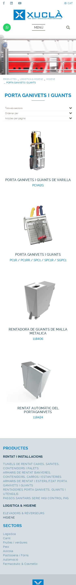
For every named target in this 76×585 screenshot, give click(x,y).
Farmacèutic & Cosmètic (20, 563)
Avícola (8, 551)
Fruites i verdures (15, 542)
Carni (7, 538)
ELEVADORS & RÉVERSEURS (23, 513)
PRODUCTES (10, 79)
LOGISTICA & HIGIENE (31, 79)
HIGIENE (50, 79)
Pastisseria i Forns (16, 555)
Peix (6, 546)
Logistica (9, 534)
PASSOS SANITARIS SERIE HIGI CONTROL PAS (36, 498)
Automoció (10, 559)
